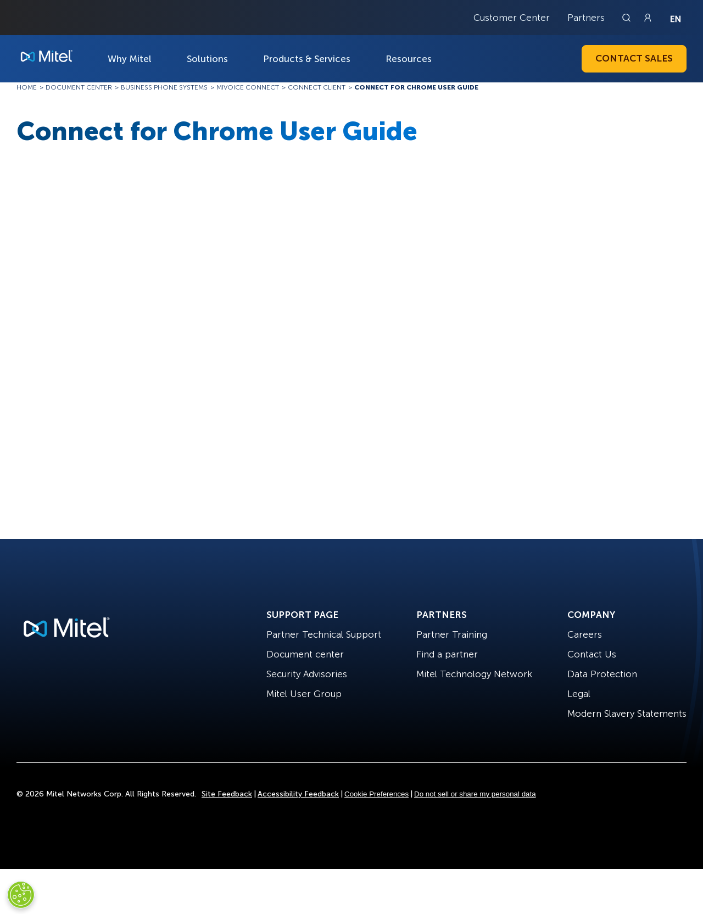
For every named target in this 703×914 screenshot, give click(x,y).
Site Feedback (227, 794)
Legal (578, 693)
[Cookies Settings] (21, 895)
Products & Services (306, 58)
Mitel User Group (304, 693)
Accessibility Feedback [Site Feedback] (298, 794)
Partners (586, 17)
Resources (409, 58)
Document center (305, 654)
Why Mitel (130, 58)
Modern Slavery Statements (627, 713)
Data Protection (602, 673)
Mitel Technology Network (474, 673)
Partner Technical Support (323, 634)
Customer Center (511, 17)
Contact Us (591, 654)
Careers (584, 634)
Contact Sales (634, 58)
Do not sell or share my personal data (475, 794)
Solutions (207, 58)
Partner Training (451, 634)
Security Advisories (306, 673)
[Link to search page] (627, 17)
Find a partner (447, 654)
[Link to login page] (647, 17)
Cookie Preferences (376, 794)
